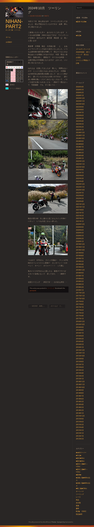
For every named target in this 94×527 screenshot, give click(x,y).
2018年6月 (80, 278)
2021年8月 (80, 210)
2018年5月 (80, 281)
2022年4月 (80, 201)
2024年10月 (80, 138)
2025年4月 (80, 121)
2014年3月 (80, 407)
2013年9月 (80, 419)
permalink (33, 290)
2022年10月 (80, 190)
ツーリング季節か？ (83, 60)
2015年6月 (80, 367)
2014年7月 (80, 396)
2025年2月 (80, 127)
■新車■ (78, 475)
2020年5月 (80, 233)
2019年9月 (80, 253)
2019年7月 (80, 258)
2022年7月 (80, 193)
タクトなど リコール (58, 306)
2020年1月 (80, 241)
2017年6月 (80, 310)
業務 (77, 505)
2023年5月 (80, 178)
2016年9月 (80, 327)
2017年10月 (80, 298)
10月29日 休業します (38, 306)
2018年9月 (80, 273)
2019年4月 (80, 264)
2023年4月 (80, 181)
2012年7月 (80, 436)
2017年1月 (80, 318)
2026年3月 (80, 89)
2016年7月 (80, 333)
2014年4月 (80, 404)
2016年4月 (80, 341)
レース (78, 497)
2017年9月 (80, 301)
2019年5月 (80, 261)
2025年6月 (80, 115)
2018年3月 (80, 284)
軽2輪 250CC (81, 511)
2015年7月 (80, 364)
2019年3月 (80, 267)
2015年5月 (80, 370)
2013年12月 (80, 416)
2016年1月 (80, 347)
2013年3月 (80, 430)
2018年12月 (80, 270)
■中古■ (78, 455)
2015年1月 (80, 378)
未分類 (78, 503)
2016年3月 (80, 344)
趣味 (77, 508)
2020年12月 (80, 224)
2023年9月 (80, 170)
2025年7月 (80, 112)
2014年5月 (80, 401)
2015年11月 (80, 353)
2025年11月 (80, 101)
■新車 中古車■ (81, 21)
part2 (46, 16)
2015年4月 (80, 373)
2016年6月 (80, 336)
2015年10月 (80, 356)
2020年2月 (80, 238)
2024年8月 (80, 144)
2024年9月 (80, 141)
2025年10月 (80, 104)
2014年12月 (80, 381)
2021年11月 (80, 207)
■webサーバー (81, 452)
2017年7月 (80, 307)
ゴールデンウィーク (83, 49)
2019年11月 (80, 247)
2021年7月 (80, 213)
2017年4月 (80, 315)
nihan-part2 (14, 23)
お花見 (78, 57)
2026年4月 (80, 87)
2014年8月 (80, 393)
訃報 (77, 63)
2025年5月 (80, 118)
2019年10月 (80, 250)
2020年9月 (80, 227)
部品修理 (79, 514)
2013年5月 (80, 424)
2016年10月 (80, 324)
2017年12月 (80, 293)
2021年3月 (80, 215)
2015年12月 (80, 350)
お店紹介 (9, 42)
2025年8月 (80, 109)
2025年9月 (80, 107)
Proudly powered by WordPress (39, 522)
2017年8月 (80, 304)
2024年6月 (80, 150)
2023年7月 (80, 172)
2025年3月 (80, 124)
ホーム (8, 37)
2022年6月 (80, 195)
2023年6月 (80, 175)
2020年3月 (80, 235)
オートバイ (80, 491)
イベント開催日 (15, 88)
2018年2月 (80, 287)
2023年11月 (80, 164)
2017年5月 (80, 313)
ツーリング (50, 288)
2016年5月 (80, 338)
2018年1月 (80, 290)
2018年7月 (80, 276)
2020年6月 (80, 230)
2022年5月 (80, 198)
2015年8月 (80, 361)
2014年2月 (80, 410)
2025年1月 (80, 130)
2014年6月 (80, 399)
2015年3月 (80, 376)
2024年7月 (80, 147)
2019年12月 (80, 244)
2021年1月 (80, 221)
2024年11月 (80, 135)
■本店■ (78, 35)
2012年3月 (80, 439)
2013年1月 (80, 433)
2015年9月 (80, 358)
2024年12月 (80, 132)
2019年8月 (80, 255)
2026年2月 (80, 92)
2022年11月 (80, 187)
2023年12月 (80, 161)
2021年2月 (80, 218)
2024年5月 (80, 152)
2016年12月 (80, 321)
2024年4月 (80, 155)
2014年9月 (80, 390)
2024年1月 (80, 158)
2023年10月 (80, 167)
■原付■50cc (80, 458)
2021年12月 (80, 204)
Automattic (69, 522)
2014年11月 (80, 384)
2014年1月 (80, 413)
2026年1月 (80, 95)
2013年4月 (80, 427)
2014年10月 (80, 387)
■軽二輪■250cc (81, 488)
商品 (77, 500)
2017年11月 (80, 296)
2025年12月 (80, 98)
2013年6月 (80, 421)
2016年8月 (80, 330)
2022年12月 (80, 184)
